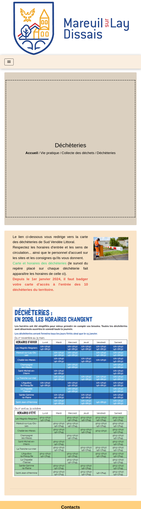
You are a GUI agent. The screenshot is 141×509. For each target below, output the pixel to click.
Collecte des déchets (78, 153)
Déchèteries (106, 153)
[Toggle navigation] (9, 62)
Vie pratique (49, 153)
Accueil (32, 153)
